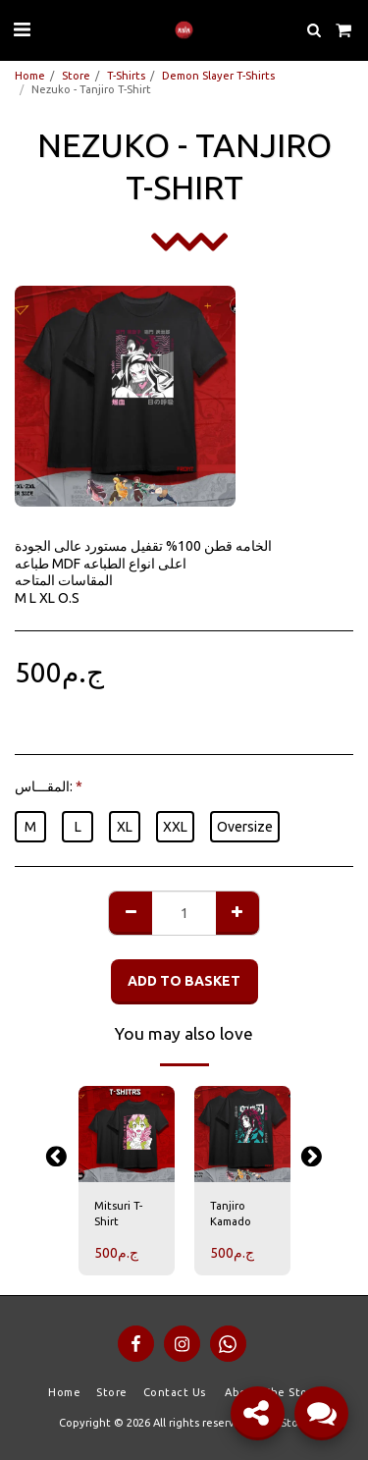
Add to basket (184, 981)
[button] (21, 29)
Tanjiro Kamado (230, 1214)
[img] (127, 1134)
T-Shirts (126, 75)
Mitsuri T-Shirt (118, 1214)
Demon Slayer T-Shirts (218, 75)
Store (76, 75)
